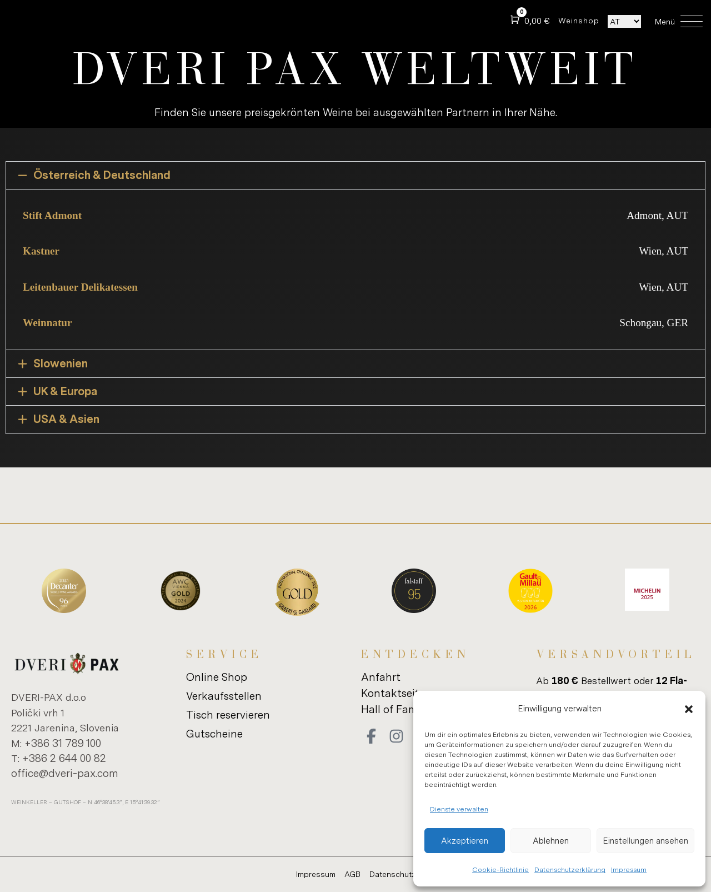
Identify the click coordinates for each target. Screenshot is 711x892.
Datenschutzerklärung (569, 869)
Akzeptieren (464, 840)
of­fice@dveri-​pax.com (64, 772)
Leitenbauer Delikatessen (80, 287)
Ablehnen (551, 840)
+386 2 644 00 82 (64, 757)
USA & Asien (66, 419)
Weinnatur (47, 322)
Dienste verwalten (459, 809)
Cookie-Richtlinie (500, 869)
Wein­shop (578, 20)
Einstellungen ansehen (645, 840)
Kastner (41, 251)
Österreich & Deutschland (102, 175)
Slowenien (60, 364)
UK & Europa (65, 391)
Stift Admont (52, 215)
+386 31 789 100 (62, 742)
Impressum (629, 869)
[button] (688, 709)
